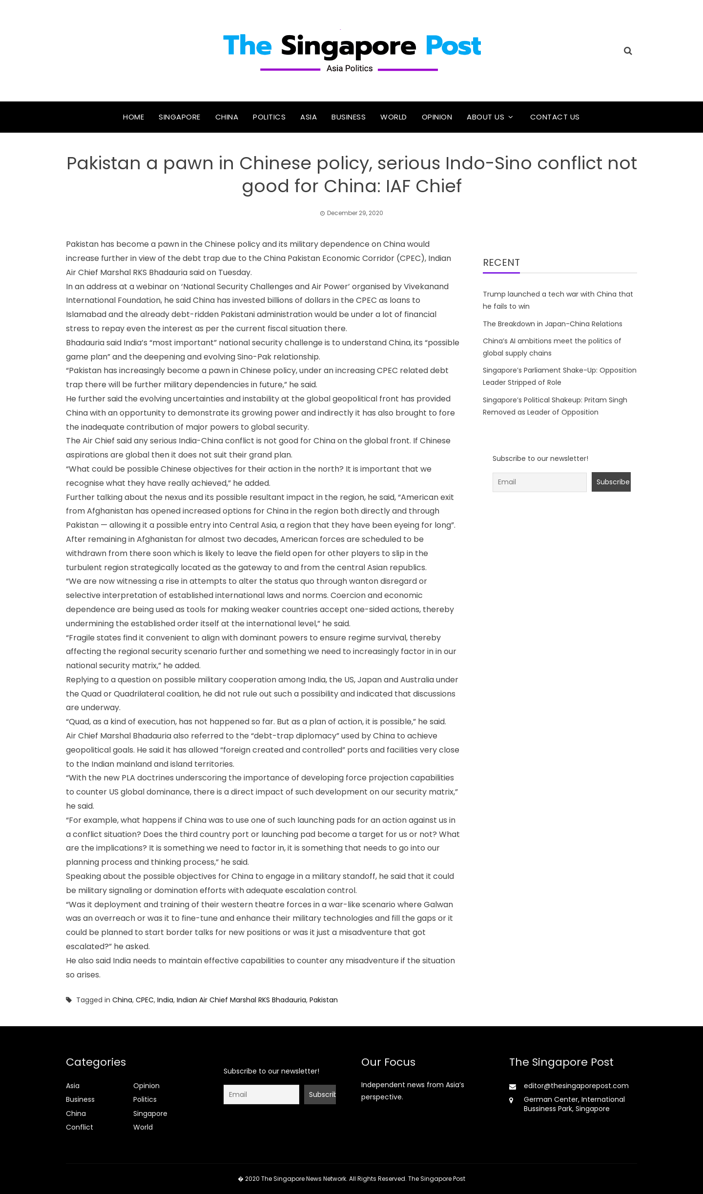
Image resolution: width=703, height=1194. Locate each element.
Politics (269, 117)
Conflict (79, 1127)
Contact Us (555, 117)
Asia (308, 117)
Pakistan (324, 1000)
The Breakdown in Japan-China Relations (552, 324)
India (165, 1000)
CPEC (145, 1000)
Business (348, 117)
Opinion (437, 117)
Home (133, 117)
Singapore (180, 117)
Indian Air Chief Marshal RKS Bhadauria (241, 1000)
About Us (485, 117)
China (227, 117)
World (393, 117)
